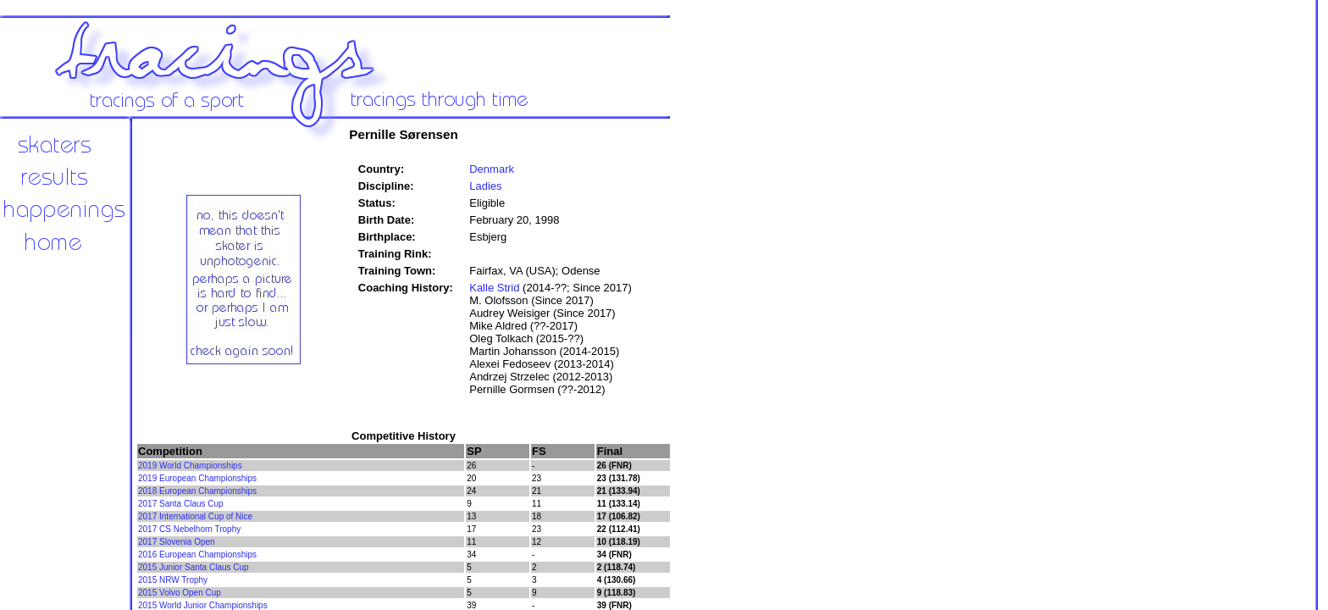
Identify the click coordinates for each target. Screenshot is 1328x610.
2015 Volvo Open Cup (179, 592)
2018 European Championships (197, 491)
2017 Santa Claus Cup (181, 503)
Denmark (491, 169)
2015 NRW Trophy (173, 580)
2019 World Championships (190, 465)
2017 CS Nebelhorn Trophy (189, 529)
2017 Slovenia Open (176, 541)
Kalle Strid (494, 287)
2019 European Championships (197, 478)
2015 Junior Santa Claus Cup (193, 567)
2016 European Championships (197, 554)
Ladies (485, 186)
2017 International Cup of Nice (195, 516)
